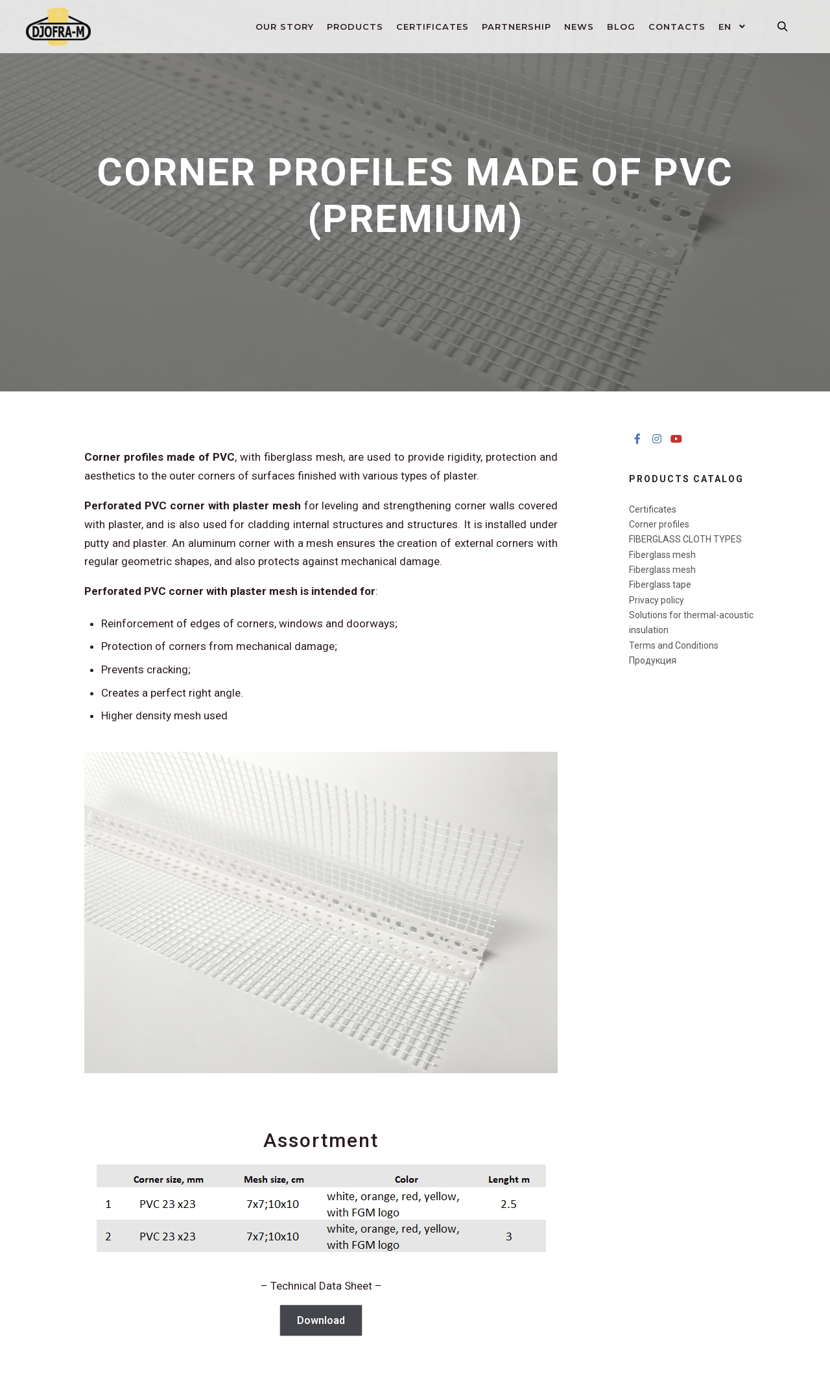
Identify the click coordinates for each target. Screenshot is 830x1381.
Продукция (652, 660)
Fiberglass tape (660, 584)
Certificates (652, 509)
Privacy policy (656, 600)
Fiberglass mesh (662, 555)
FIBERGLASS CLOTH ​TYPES (685, 539)
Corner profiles (659, 524)
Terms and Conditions (673, 645)
